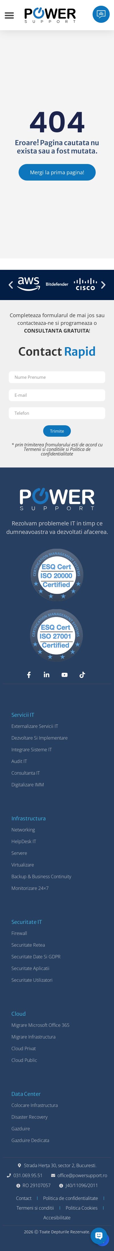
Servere (19, 853)
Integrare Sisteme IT (31, 749)
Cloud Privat (23, 1048)
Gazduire (20, 1128)
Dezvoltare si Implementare (39, 738)
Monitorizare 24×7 (30, 888)
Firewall (19, 933)
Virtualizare (22, 865)
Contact (23, 1198)
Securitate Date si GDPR (36, 956)
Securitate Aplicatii (30, 968)
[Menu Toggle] (9, 15)
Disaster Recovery (29, 1117)
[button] (11, 285)
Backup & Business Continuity (41, 876)
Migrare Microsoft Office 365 (40, 1025)
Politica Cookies (81, 1208)
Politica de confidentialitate (66, 451)
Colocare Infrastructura (34, 1105)
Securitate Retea (28, 945)
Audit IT (19, 761)
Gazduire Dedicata (30, 1140)
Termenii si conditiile (44, 449)
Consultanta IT (25, 773)
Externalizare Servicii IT (34, 726)
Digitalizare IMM (27, 785)
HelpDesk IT (23, 841)
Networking (23, 830)
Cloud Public (24, 1060)
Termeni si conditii (35, 1208)
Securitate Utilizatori (32, 980)
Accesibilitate (57, 1217)
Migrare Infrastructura (33, 1037)
